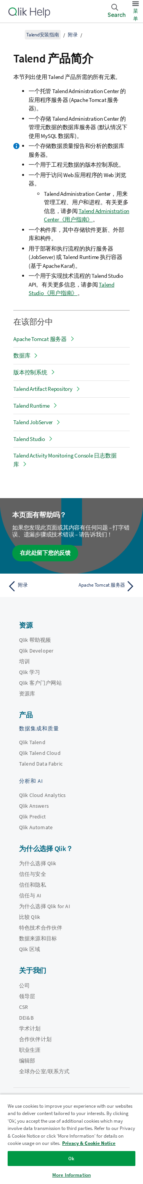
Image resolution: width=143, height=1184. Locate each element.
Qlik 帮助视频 (35, 639)
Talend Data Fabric (41, 763)
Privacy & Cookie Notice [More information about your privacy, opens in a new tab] (89, 1143)
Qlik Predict (32, 816)
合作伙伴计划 (35, 1039)
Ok (71, 1158)
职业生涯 (30, 1049)
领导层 (27, 996)
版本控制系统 (30, 372)
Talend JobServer (33, 422)
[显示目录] (15, 34)
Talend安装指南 (42, 34)
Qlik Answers (34, 805)
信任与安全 (32, 874)
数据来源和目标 (38, 938)
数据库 (21, 355)
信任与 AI (30, 895)
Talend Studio (29, 439)
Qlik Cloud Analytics (42, 795)
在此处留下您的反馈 (45, 552)
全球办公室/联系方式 (44, 1071)
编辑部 (27, 1060)
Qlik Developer (36, 650)
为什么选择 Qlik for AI (44, 906)
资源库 (27, 693)
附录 (73, 34)
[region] (71, 1139)
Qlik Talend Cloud (40, 752)
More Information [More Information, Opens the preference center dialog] (71, 1175)
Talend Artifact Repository (42, 388)
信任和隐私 (32, 884)
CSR (23, 1007)
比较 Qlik (29, 916)
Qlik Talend (32, 742)
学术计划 (30, 1028)
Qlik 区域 (29, 949)
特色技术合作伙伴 (40, 927)
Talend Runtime (31, 405)
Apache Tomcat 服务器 (40, 339)
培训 (24, 661)
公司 (24, 985)
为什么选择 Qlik (37, 863)
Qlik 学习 (29, 672)
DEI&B (26, 1017)
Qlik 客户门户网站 (40, 682)
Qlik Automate (36, 827)
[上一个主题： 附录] (38, 586)
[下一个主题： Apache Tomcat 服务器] (105, 586)
